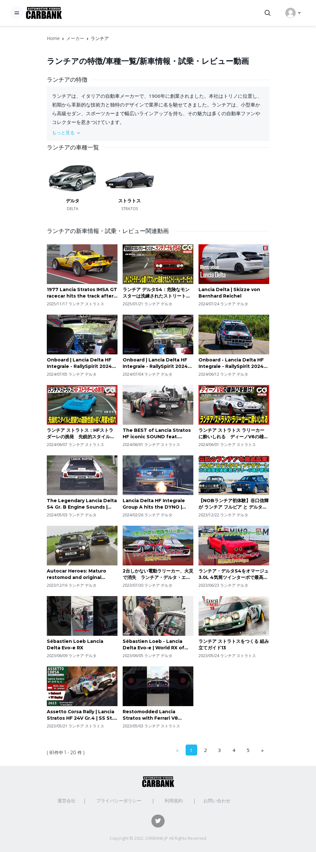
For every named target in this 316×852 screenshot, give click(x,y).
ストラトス (129, 201)
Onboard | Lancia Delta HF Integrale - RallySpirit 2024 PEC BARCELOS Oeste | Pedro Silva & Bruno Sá (79, 363)
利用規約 (174, 800)
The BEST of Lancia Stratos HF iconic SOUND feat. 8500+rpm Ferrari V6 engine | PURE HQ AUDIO (157, 433)
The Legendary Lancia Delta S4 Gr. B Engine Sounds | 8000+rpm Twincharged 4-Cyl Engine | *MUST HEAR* (82, 504)
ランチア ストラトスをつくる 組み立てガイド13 (234, 644)
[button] (158, 132)
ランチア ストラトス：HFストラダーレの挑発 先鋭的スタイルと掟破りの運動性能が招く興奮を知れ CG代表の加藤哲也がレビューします (82, 433)
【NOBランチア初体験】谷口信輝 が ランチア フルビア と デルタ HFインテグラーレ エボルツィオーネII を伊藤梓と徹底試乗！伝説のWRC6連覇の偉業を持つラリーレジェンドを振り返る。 (234, 504)
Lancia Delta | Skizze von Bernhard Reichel (229, 293)
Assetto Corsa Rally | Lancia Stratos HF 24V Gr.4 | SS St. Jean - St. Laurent (80, 715)
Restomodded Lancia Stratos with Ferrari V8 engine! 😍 (150, 715)
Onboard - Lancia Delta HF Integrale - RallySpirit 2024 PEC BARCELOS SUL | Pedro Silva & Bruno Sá (232, 363)
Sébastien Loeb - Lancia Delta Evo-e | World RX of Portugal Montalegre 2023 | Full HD (156, 644)
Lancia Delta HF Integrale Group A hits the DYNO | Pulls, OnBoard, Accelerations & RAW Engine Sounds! (158, 504)
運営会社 (66, 800)
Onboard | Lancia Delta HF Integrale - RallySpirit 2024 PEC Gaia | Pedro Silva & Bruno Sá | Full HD (155, 363)
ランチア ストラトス (86, 304)
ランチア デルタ (158, 304)
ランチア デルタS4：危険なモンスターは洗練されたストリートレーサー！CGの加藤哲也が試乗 (156, 293)
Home (53, 38)
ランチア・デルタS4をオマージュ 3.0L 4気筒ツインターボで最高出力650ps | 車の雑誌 (234, 574)
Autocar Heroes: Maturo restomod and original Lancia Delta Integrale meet (81, 574)
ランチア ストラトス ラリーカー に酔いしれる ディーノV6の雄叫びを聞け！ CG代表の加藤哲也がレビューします (233, 433)
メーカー (75, 38)
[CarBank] (44, 13)
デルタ (72, 201)
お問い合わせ (216, 800)
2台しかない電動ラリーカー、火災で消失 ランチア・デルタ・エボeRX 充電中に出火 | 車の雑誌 (158, 574)
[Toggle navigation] (16, 12)
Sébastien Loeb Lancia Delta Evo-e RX (75, 644)
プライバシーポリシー (118, 800)
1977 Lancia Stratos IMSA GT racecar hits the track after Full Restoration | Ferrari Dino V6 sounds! (82, 293)
